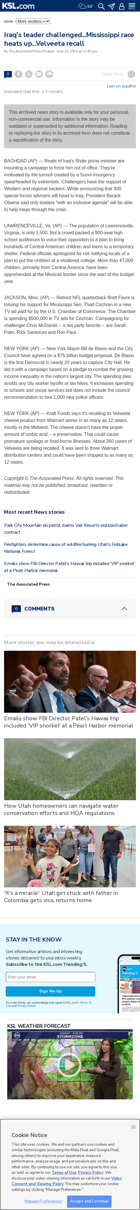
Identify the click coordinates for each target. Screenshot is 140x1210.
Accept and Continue (89, 1201)
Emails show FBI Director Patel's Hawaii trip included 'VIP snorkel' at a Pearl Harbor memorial (68, 722)
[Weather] (86, 6)
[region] (70, 1164)
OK (133, 1127)
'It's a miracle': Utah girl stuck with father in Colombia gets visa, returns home (61, 896)
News (9, 22)
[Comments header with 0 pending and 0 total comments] (70, 609)
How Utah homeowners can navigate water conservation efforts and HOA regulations (61, 809)
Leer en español (121, 86)
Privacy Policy (90, 1172)
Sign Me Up (50, 991)
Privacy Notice (26, 1006)
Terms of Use (64, 1172)
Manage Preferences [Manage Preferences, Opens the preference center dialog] (43, 1201)
